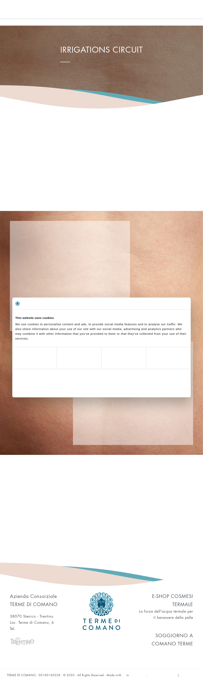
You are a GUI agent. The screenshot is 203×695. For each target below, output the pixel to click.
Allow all (160, 388)
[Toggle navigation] (200, 11)
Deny (43, 388)
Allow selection (101, 388)
